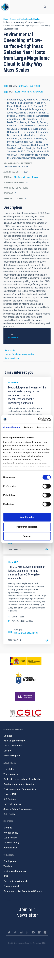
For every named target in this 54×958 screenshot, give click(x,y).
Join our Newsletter (27, 912)
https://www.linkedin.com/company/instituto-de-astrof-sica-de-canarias (27, 932)
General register (12, 755)
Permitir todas (27, 517)
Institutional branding (14, 871)
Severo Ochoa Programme (17, 809)
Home (5, 19)
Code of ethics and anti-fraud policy (22, 779)
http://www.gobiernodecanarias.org (26, 678)
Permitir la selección (27, 527)
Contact (7, 735)
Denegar (27, 536)
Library (7, 750)
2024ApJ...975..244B (29, 86)
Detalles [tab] (28, 427)
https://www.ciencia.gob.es (26, 661)
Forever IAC (9, 794)
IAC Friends (9, 814)
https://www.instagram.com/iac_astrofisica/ (21, 932)
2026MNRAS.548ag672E (26, 633)
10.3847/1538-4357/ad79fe (29, 91)
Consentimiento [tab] (11, 427)
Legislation (9, 769)
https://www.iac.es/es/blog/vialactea (45, 932)
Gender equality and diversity (18, 784)
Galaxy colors (11, 350)
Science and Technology (20, 19)
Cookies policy (11, 842)
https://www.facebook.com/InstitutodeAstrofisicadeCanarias (15, 932)
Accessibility (10, 847)
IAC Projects (10, 799)
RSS (5, 876)
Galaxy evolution (12, 358)
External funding (12, 804)
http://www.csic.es (25, 713)
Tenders (7, 866)
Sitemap (7, 827)
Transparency (10, 774)
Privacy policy (10, 832)
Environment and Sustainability (19, 789)
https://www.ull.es (25, 696)
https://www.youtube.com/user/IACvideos (33, 932)
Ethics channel (11, 886)
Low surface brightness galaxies (19, 354)
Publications (36, 19)
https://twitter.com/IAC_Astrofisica (9, 932)
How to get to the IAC (14, 740)
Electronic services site (15, 881)
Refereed (13, 337)
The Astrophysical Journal (26, 177)
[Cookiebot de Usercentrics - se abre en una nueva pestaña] (38, 419)
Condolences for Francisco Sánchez (22, 891)
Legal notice (10, 837)
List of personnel (12, 745)
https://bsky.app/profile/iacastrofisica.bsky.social (39, 932)
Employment (10, 861)
